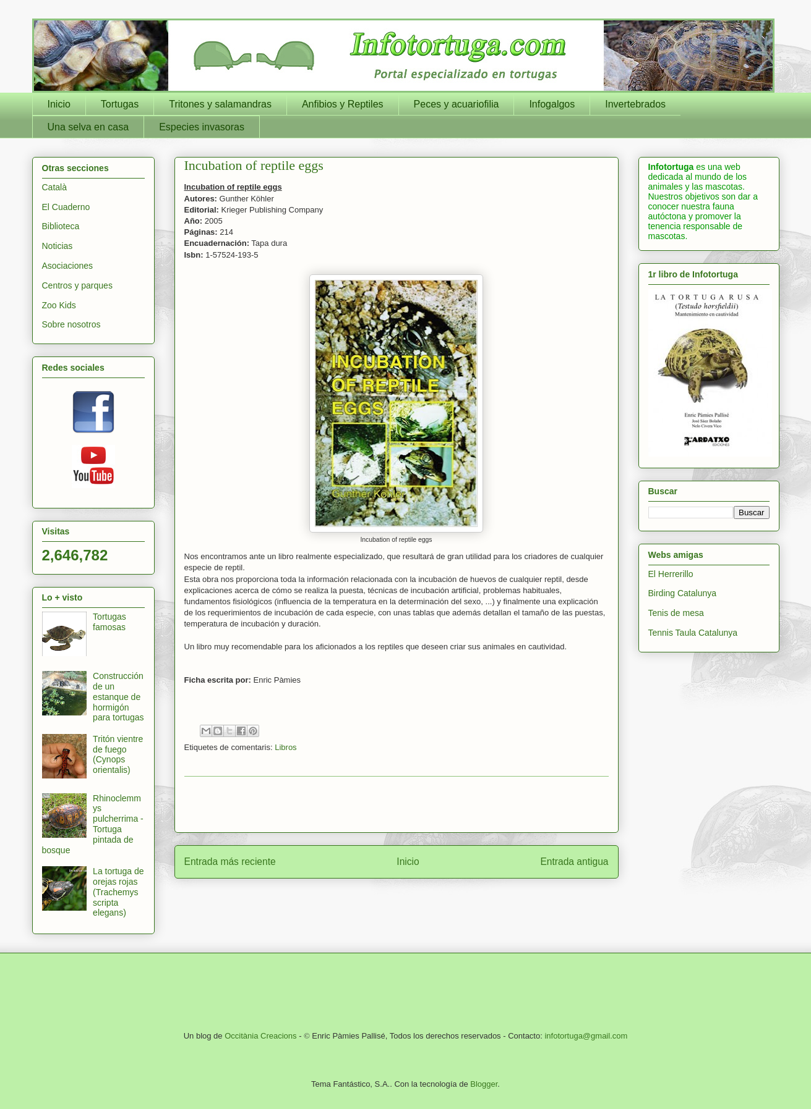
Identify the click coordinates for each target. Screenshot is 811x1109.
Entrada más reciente (230, 861)
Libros (285, 747)
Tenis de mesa (676, 613)
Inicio (59, 104)
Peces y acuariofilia (456, 104)
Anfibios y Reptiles (343, 104)
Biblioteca (61, 226)
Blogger (483, 1084)
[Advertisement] (396, 804)
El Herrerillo (670, 574)
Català (54, 187)
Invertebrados (635, 104)
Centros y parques (77, 285)
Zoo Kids (59, 305)
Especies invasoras (201, 127)
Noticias (57, 246)
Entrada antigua (574, 861)
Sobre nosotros (71, 324)
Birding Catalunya (682, 593)
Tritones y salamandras (220, 104)
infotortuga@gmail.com (585, 1035)
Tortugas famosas (109, 622)
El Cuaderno (66, 207)
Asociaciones (67, 266)
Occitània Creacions (260, 1035)
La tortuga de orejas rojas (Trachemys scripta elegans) (118, 891)
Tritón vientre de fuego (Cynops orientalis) (118, 754)
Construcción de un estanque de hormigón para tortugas (118, 696)
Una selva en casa (88, 127)
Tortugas (120, 104)
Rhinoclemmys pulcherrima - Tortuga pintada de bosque (93, 824)
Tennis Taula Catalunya (693, 633)
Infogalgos (552, 104)
